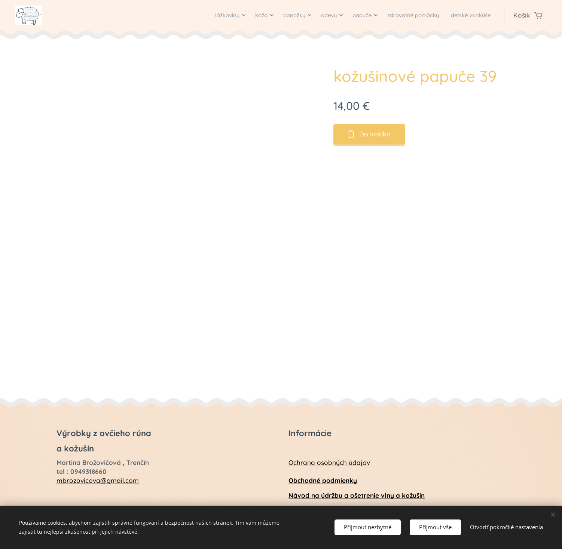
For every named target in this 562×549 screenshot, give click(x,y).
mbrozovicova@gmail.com (97, 480)
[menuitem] (198, 15)
